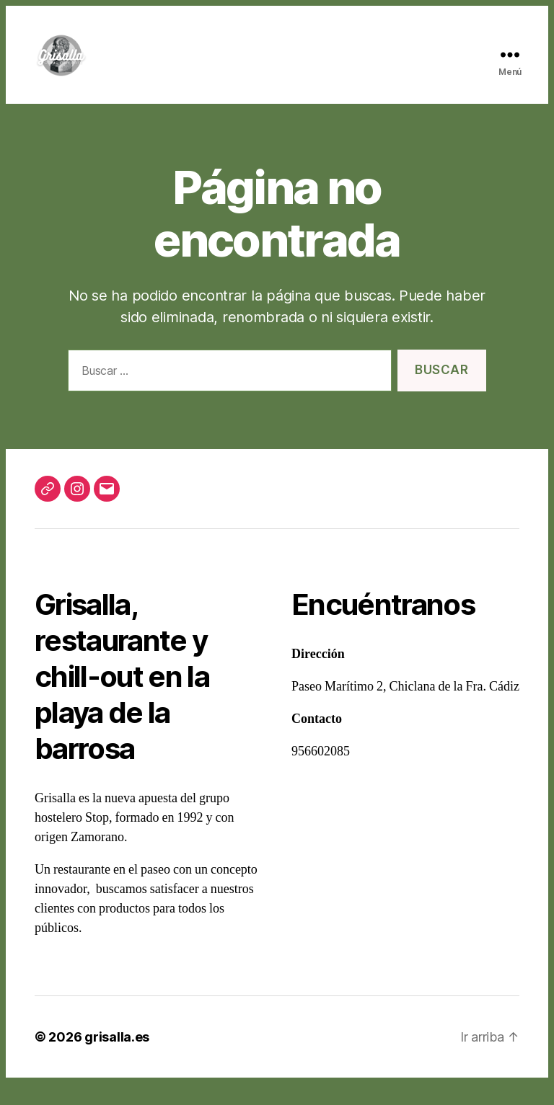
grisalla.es (116, 1058)
